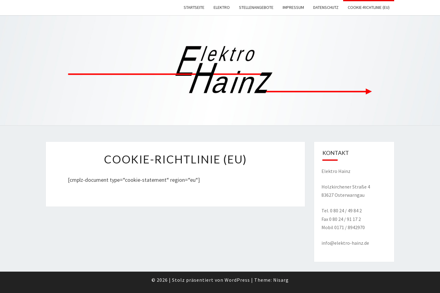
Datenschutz (326, 7)
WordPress (237, 280)
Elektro (222, 7)
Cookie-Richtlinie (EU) (369, 7)
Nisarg (281, 280)
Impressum (293, 7)
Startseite (194, 7)
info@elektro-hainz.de (345, 243)
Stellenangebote (256, 7)
